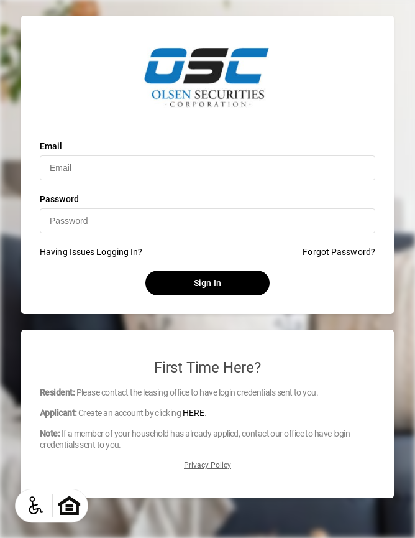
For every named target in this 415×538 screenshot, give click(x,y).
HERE (193, 413)
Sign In (207, 283)
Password (59, 199)
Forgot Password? (339, 252)
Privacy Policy (207, 465)
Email (51, 146)
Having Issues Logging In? (91, 252)
